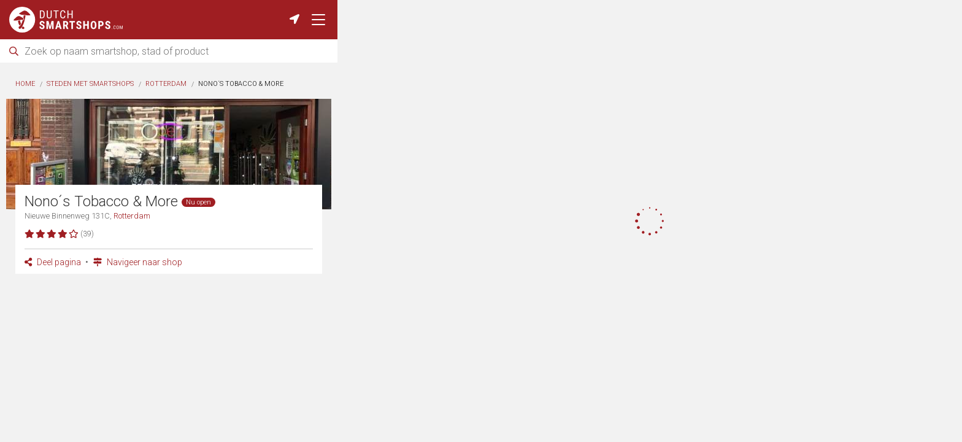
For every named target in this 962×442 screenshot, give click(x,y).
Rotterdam (166, 84)
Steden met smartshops (90, 84)
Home (25, 84)
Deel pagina (53, 262)
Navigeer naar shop (137, 262)
